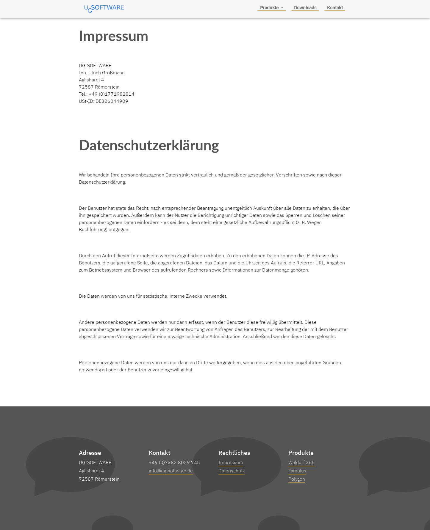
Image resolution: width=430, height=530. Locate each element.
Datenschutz (231, 471)
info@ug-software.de (171, 471)
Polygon (296, 479)
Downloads (305, 7)
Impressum (230, 462)
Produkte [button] (270, 7)
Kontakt (335, 7)
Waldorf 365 (301, 462)
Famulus (297, 471)
